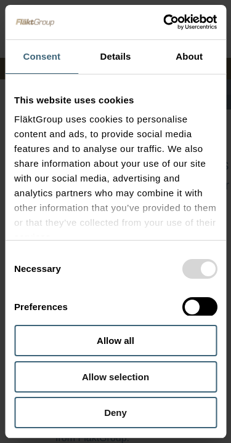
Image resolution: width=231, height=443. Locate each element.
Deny (115, 412)
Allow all (115, 340)
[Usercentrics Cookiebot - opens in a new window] (164, 22)
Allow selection (115, 377)
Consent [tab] (41, 56)
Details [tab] (115, 56)
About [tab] (189, 56)
